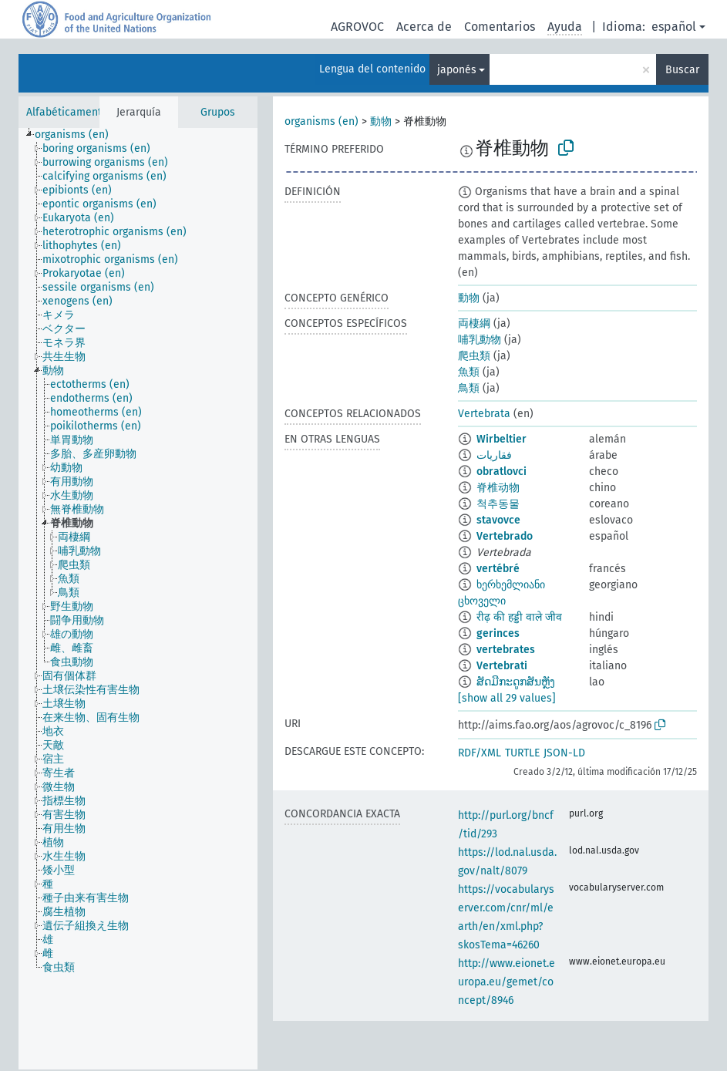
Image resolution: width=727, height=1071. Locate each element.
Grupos (217, 112)
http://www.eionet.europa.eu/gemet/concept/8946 (506, 982)
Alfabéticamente (67, 112)
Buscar (682, 69)
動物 (381, 121)
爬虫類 (474, 355)
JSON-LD (564, 752)
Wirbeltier (501, 439)
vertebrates (505, 649)
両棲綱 (474, 323)
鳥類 (469, 388)
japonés (456, 69)
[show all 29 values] (507, 698)
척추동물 (498, 503)
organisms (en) (321, 121)
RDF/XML (479, 752)
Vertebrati (501, 665)
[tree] (138, 598)
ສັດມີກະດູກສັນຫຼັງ (515, 682)
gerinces (498, 633)
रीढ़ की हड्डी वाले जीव (519, 617)
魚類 (469, 372)
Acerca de (424, 26)
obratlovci (501, 471)
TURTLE (522, 752)
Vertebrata (484, 413)
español (673, 26)
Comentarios (499, 26)
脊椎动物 (498, 487)
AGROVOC (357, 26)
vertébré (498, 568)
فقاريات (494, 455)
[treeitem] (78, 135)
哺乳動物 (479, 339)
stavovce (498, 520)
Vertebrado (504, 536)
